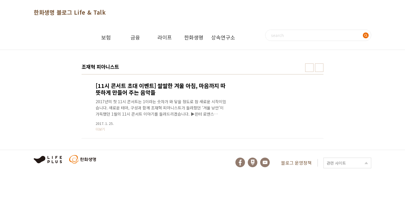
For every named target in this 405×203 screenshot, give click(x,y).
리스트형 (319, 67)
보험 (106, 37)
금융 (135, 37)
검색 (365, 35)
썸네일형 (309, 67)
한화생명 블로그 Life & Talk (70, 12)
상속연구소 (223, 37)
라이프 (165, 37)
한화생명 (193, 37)
